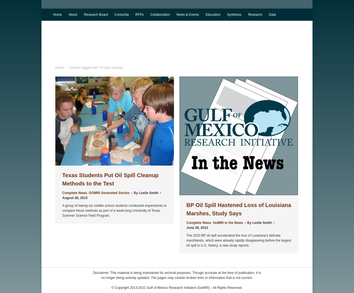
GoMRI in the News (228, 223)
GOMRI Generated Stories (109, 193)
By (146, 193)
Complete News (74, 193)
